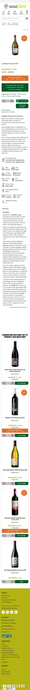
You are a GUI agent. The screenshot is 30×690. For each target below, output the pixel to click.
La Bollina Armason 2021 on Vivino (18, 307)
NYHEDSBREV (6, 674)
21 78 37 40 (16, 606)
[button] (24, 30)
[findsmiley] (15, 636)
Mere (21, 581)
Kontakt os (5, 646)
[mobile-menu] (3, 13)
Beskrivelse (5, 208)
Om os (4, 644)
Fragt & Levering (7, 648)
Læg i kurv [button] (21, 101)
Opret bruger (6, 672)
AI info (4, 659)
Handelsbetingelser (8, 653)
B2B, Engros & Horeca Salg (10, 657)
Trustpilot (5, 662)
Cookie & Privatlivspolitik (10, 655)
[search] (27, 18)
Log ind (4, 669)
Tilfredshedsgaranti (8, 650)
